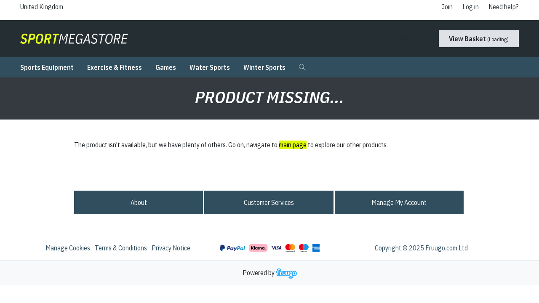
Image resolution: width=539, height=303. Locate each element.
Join (447, 7)
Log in (470, 7)
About (139, 202)
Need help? (503, 7)
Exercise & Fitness (114, 67)
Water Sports (209, 67)
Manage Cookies (67, 248)
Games (165, 67)
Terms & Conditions (121, 248)
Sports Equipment (47, 67)
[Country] (48, 6)
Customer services (269, 202)
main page (293, 145)
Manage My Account (399, 202)
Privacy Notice (171, 248)
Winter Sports (264, 67)
